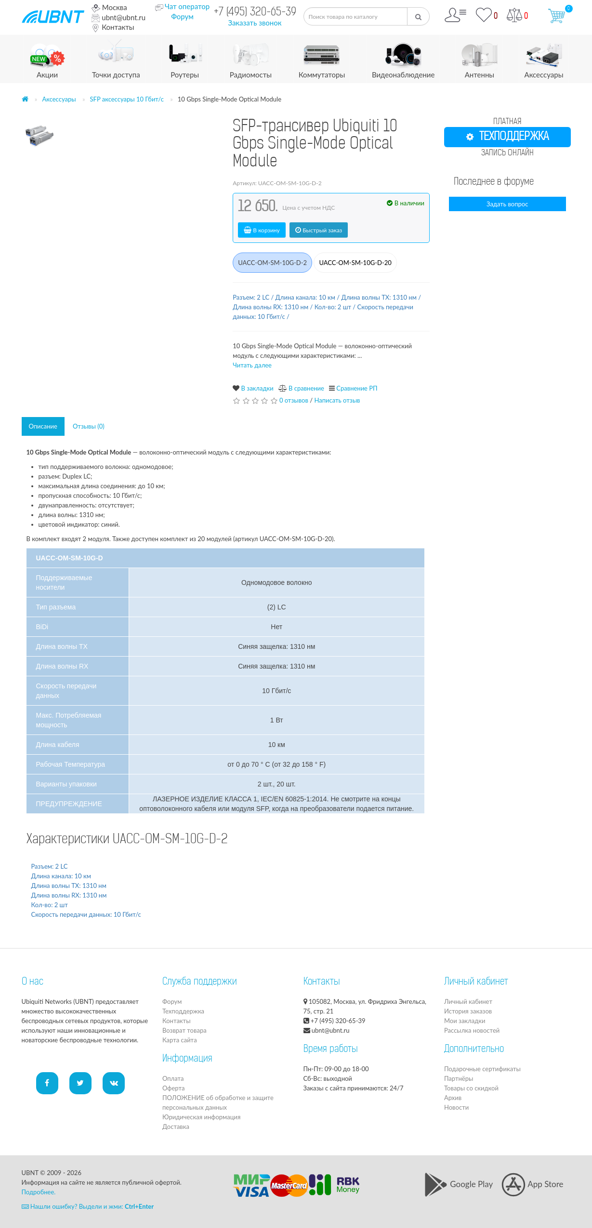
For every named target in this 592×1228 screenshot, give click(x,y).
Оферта (173, 1088)
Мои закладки (464, 1021)
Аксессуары (544, 57)
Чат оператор (187, 6)
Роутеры (185, 57)
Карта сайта (179, 1040)
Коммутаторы (322, 57)
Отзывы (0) (89, 426)
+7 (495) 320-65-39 (255, 12)
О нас (32, 982)
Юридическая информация (201, 1117)
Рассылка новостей (472, 1030)
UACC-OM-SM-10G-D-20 (355, 262)
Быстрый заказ (318, 230)
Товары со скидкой (471, 1088)
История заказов (468, 1011)
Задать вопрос (507, 204)
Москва (109, 7)
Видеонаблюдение (403, 57)
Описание (43, 426)
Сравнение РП (356, 388)
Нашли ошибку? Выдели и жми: (88, 1206)
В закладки (257, 388)
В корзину (262, 230)
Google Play (458, 1184)
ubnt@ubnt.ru (118, 17)
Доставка (175, 1126)
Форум (182, 16)
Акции (47, 57)
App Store (532, 1184)
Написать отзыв (337, 400)
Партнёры (458, 1078)
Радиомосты (251, 57)
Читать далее (252, 365)
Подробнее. (39, 1192)
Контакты (113, 27)
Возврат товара (184, 1030)
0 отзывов (293, 400)
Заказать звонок (254, 22)
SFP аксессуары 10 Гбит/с (127, 99)
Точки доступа (116, 57)
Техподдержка (183, 1011)
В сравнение (306, 388)
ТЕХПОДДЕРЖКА (507, 137)
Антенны (479, 57)
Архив (452, 1097)
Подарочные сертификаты (482, 1069)
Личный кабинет (468, 1001)
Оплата (173, 1078)
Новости (456, 1107)
